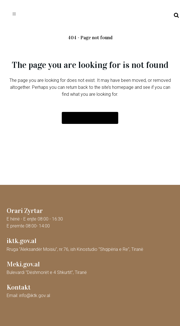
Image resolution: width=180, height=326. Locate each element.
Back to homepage (90, 117)
